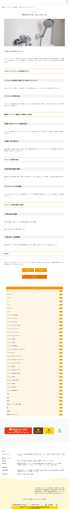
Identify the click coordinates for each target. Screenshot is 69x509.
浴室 (52, 475)
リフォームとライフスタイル (34, 335)
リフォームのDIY (34, 353)
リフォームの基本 (34, 366)
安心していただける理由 (21, 471)
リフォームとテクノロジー (34, 332)
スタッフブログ (35, 482)
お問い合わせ (19, 485)
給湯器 (34, 411)
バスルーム (34, 308)
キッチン (34, 298)
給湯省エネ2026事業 (43, 481)
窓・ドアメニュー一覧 (21, 465)
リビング (34, 311)
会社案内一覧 (29, 471)
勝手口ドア (59, 465)
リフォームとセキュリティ (34, 329)
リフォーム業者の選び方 (34, 390)
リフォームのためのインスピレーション (34, 359)
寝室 (34, 397)
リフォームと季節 (34, 342)
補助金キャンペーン (6, 469)
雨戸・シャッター (42, 465)
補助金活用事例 (41, 474)
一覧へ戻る (34, 276)
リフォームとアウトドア (34, 318)
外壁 (34, 394)
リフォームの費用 (34, 383)
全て (34, 291)
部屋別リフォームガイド (34, 414)
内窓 (34, 465)
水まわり (63, 465)
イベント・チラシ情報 (27, 482)
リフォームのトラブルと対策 (34, 363)
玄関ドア (48, 465)
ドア (34, 301)
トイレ (34, 305)
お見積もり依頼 (26, 485)
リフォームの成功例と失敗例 (34, 373)
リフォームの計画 (34, 377)
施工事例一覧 (19, 474)
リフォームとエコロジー (34, 322)
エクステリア (34, 294)
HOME (3, 462)
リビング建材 (34, 474)
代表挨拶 (35, 471)
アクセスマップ (45, 471)
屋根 (34, 401)
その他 (19, 466)
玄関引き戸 (53, 465)
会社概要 (39, 471)
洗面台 (24, 474)
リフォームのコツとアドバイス (34, 356)
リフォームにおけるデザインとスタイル (34, 349)
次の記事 (41, 270)
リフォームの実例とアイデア (34, 370)
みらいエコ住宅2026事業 (53, 481)
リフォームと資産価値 (34, 346)
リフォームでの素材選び (34, 315)
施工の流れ (20, 482)
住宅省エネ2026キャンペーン (22, 481)
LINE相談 (31, 485)
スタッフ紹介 (51, 471)
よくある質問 (61, 481)
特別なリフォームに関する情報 (34, 404)
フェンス (36, 475)
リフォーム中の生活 (34, 387)
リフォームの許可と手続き (34, 380)
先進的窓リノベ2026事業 (33, 481)
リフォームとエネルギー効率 (34, 325)
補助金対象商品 (29, 465)
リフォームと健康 (34, 339)
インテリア (29, 474)
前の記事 (28, 270)
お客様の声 (4, 478)
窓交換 (37, 465)
